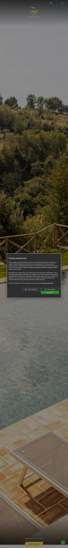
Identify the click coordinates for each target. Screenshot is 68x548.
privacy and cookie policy (46, 283)
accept (50, 292)
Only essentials (50, 289)
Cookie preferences (31, 289)
